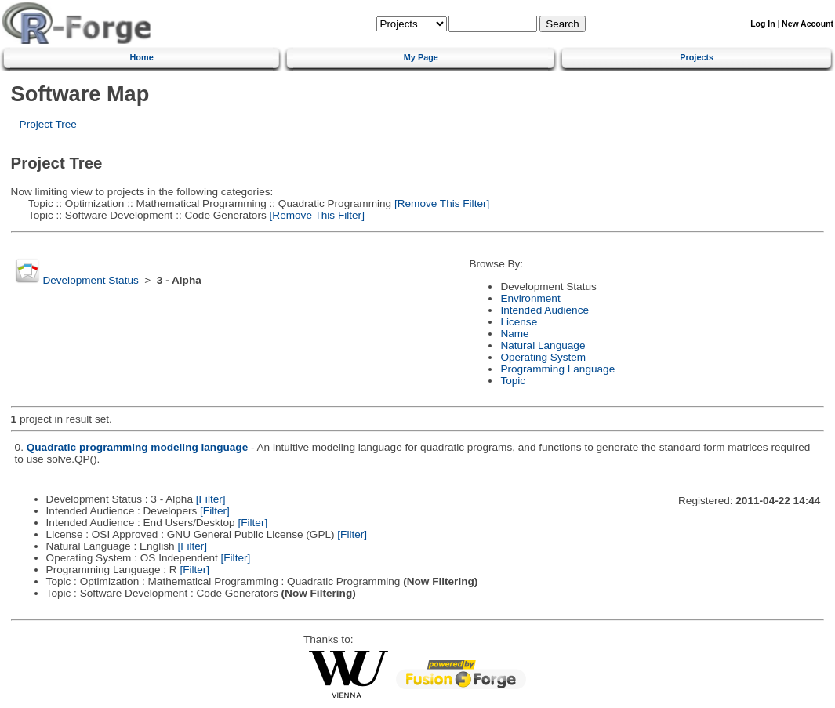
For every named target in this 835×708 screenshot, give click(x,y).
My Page (421, 57)
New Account (807, 24)
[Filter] (211, 499)
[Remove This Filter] (440, 203)
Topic (512, 381)
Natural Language (542, 345)
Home (142, 57)
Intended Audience (544, 310)
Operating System (543, 357)
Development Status (90, 280)
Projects (696, 57)
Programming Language (557, 369)
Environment (530, 298)
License (518, 322)
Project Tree (48, 124)
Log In (762, 24)
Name (514, 333)
